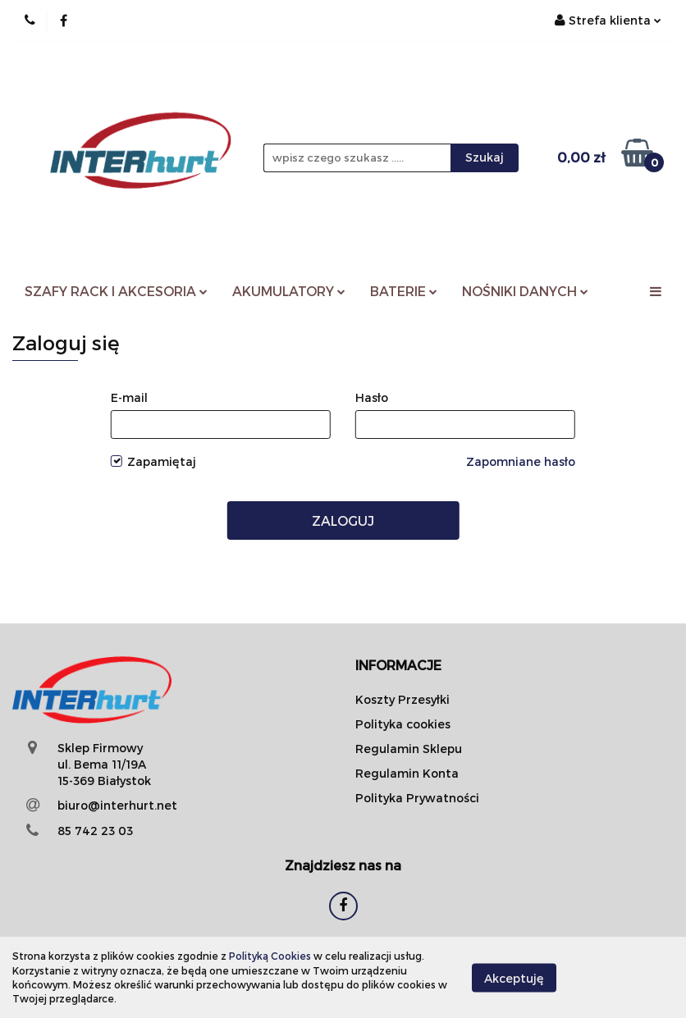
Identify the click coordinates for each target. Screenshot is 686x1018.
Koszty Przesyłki (402, 699)
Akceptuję (514, 977)
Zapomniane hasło (520, 461)
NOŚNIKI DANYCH (525, 291)
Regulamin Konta (407, 773)
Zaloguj (343, 520)
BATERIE (403, 291)
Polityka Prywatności (417, 798)
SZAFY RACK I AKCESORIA (116, 291)
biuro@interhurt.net (117, 805)
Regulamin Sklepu (408, 749)
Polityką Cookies (270, 955)
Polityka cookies (402, 724)
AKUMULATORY (288, 291)
